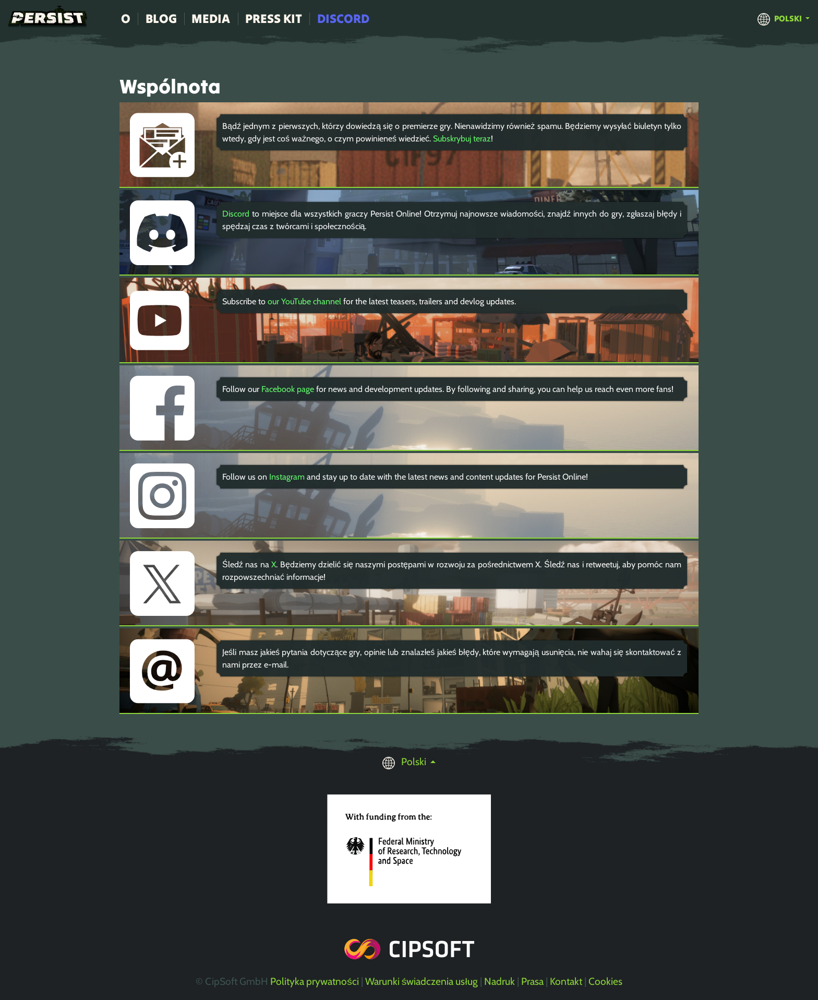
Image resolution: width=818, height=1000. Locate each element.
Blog (161, 18)
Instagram (287, 477)
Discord (343, 18)
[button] (783, 18)
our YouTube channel (304, 301)
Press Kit (273, 18)
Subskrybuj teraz (462, 139)
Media (210, 18)
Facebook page (287, 389)
